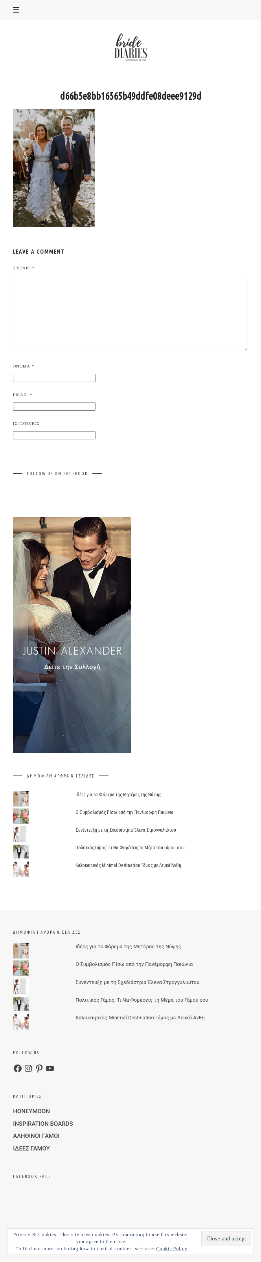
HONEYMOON (31, 1111)
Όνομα (24, 366)
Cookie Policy (171, 1248)
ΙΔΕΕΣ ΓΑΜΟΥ (31, 1148)
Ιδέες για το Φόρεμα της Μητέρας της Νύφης (118, 794)
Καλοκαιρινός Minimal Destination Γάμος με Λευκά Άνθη (128, 865)
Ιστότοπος (26, 423)
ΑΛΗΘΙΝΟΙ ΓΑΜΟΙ (36, 1135)
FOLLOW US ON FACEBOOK (57, 473)
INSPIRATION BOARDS (43, 1123)
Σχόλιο (24, 267)
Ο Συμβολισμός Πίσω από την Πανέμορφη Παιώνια (124, 811)
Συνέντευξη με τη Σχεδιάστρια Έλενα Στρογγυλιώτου (125, 829)
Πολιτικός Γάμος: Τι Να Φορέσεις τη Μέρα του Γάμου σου (130, 847)
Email (23, 394)
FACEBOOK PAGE (32, 1176)
